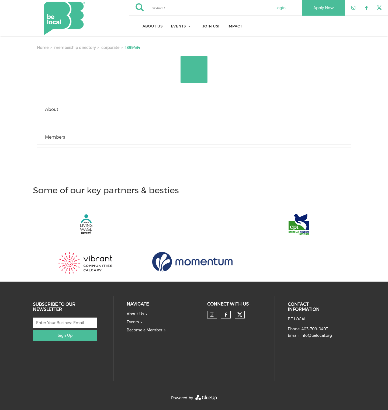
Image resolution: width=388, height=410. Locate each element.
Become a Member (144, 330)
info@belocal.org (316, 335)
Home (42, 47)
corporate (110, 47)
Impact (234, 26)
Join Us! (210, 26)
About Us (153, 26)
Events (133, 322)
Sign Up (65, 335)
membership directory (75, 47)
